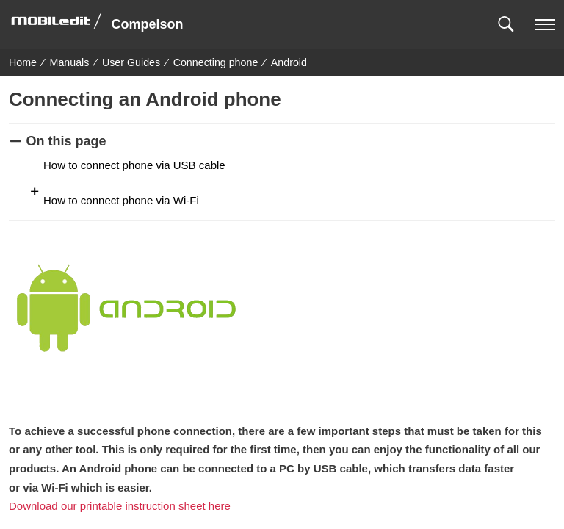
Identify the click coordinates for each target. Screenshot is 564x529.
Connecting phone (215, 62)
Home (23, 62)
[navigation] (545, 25)
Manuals (70, 62)
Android (289, 62)
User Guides (131, 62)
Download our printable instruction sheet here (120, 506)
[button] (505, 24)
